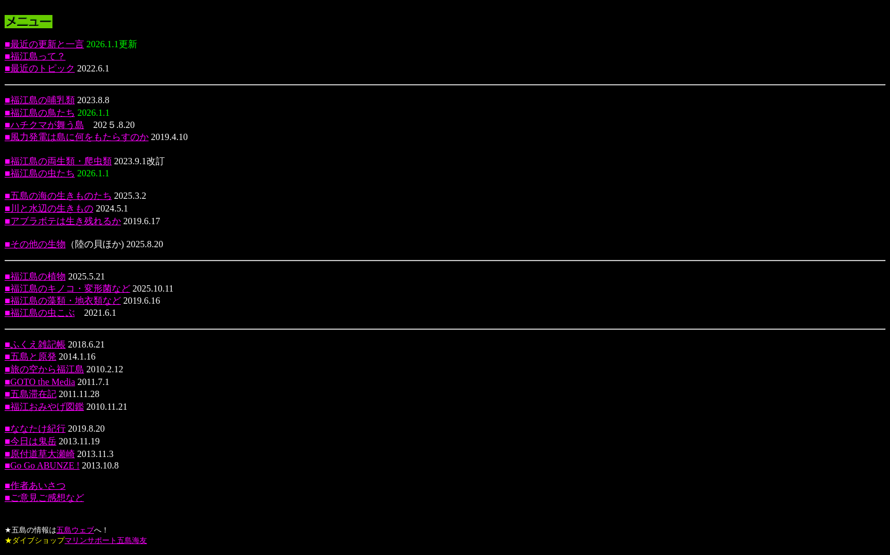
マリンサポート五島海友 (106, 540)
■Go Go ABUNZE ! (42, 465)
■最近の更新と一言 (44, 44)
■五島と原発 (30, 356)
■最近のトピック (40, 68)
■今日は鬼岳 (30, 441)
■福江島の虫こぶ (40, 313)
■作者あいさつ (35, 485)
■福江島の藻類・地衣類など (63, 300)
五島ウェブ (75, 530)
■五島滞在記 (30, 394)
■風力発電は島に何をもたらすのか (77, 137)
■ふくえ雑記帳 (35, 344)
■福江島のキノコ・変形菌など (67, 288)
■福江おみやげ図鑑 (44, 406)
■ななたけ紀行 (35, 428)
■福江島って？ (35, 56)
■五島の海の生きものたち (58, 196)
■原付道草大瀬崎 (40, 454)
